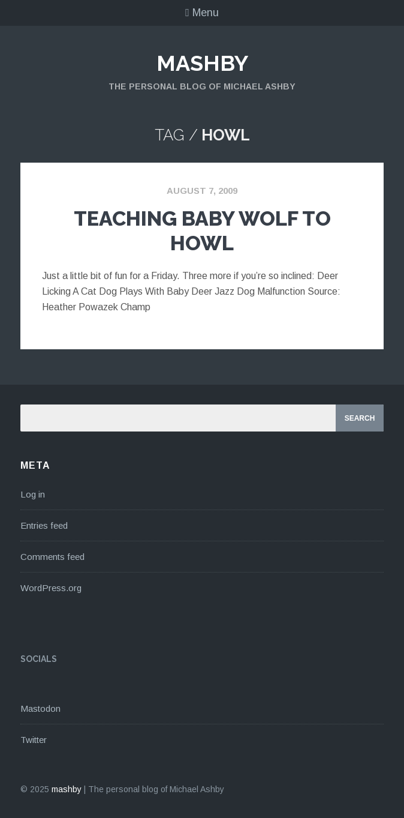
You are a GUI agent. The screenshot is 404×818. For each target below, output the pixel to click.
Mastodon (40, 708)
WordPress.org (51, 588)
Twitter (33, 740)
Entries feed (44, 525)
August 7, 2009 (202, 190)
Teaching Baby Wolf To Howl (202, 230)
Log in (32, 494)
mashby (202, 63)
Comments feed (52, 557)
